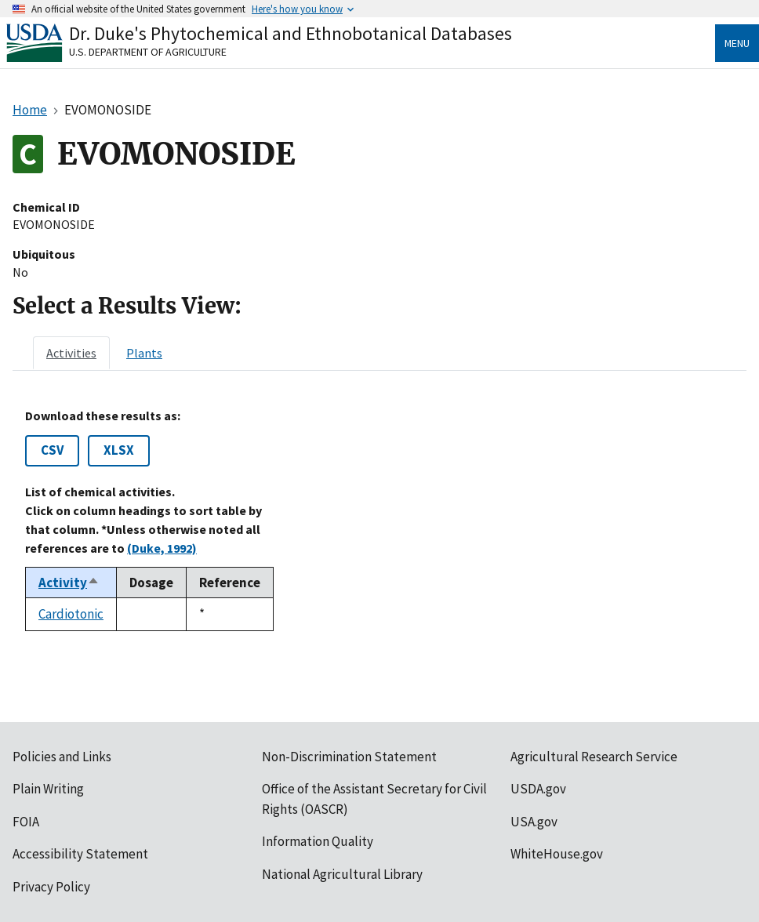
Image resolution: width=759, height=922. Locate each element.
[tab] (71, 353)
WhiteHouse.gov (556, 853)
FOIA (26, 821)
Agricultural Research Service (593, 756)
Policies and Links (62, 756)
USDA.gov (538, 788)
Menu (737, 43)
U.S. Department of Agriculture (148, 52)
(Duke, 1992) (162, 548)
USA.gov (533, 821)
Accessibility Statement (80, 853)
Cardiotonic (71, 614)
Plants (144, 353)
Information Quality (317, 841)
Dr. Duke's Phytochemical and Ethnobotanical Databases (290, 33)
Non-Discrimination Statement (349, 756)
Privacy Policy (51, 886)
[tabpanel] (379, 519)
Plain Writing (48, 788)
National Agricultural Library (342, 874)
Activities (71, 353)
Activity (69, 582)
